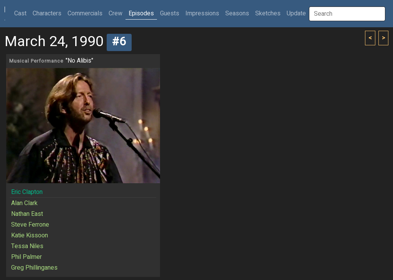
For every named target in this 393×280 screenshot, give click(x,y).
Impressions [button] (202, 13)
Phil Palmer (26, 257)
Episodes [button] (141, 13)
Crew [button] (115, 13)
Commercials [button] (85, 13)
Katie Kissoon (29, 235)
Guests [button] (169, 13)
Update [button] (296, 13)
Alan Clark (24, 203)
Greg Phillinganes (34, 267)
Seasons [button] (237, 13)
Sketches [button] (268, 13)
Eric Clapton (27, 192)
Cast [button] (22, 13)
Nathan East (27, 214)
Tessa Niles (27, 246)
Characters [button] (47, 13)
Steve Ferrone (30, 224)
